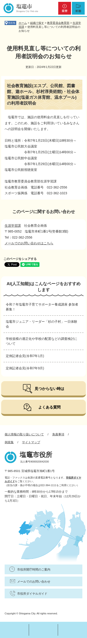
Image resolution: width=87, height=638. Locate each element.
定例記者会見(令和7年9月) (25, 368)
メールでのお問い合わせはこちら (29, 243)
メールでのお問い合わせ (33, 581)
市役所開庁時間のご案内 (33, 569)
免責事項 (58, 434)
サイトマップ (31, 442)
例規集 (9, 442)
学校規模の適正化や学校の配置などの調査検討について (41, 341)
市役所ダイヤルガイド (32, 593)
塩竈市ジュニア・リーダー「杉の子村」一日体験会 (41, 324)
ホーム (23, 23)
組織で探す (37, 23)
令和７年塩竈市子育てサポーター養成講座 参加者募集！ (42, 307)
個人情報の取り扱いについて (24, 434)
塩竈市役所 (36, 454)
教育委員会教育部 (58, 23)
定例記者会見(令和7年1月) (25, 356)
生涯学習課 (13, 225)
